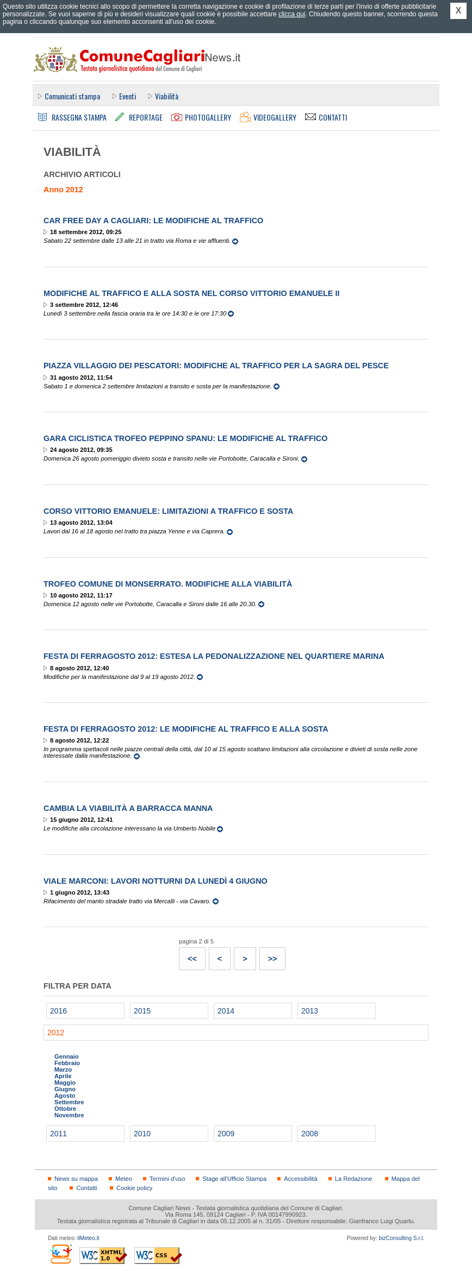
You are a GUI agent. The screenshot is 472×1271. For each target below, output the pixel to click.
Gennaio (66, 1056)
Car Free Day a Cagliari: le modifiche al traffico (153, 220)
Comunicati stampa (72, 96)
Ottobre (65, 1108)
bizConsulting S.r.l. (401, 1238)
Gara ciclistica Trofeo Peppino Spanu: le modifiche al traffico (185, 438)
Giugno (65, 1089)
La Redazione (353, 1178)
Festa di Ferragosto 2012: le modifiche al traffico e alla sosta (186, 729)
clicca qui (291, 14)
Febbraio (67, 1063)
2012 (55, 1032)
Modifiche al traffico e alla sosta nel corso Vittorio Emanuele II (191, 293)
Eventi (127, 96)
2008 (309, 1133)
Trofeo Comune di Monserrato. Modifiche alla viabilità (168, 584)
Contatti (86, 1188)
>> (268, 955)
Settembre (69, 1102)
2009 (226, 1133)
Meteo (123, 1178)
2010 (142, 1133)
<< (188, 955)
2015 (142, 1010)
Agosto (64, 1095)
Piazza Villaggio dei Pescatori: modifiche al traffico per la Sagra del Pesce (216, 365)
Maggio (65, 1082)
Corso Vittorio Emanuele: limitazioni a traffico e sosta (168, 511)
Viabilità (166, 96)
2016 (58, 1010)
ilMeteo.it (88, 1238)
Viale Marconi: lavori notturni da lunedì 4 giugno (156, 881)
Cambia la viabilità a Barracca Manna (128, 808)
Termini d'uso (167, 1178)
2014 (226, 1010)
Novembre (69, 1115)
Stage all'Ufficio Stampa (234, 1178)
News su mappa (76, 1178)
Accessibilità (300, 1178)
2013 (309, 1010)
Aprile (63, 1076)
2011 (58, 1133)
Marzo (63, 1069)
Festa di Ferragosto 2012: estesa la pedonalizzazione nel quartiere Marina (214, 656)
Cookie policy (134, 1188)
